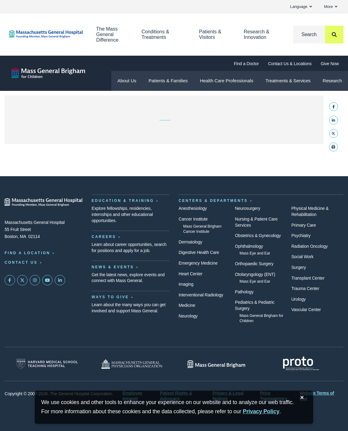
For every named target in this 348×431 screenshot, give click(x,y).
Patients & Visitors (210, 34)
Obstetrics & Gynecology (258, 235)
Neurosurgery (247, 208)
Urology (298, 299)
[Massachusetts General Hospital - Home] (44, 202)
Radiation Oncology (309, 246)
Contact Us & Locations (289, 63)
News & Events (113, 267)
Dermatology (190, 242)
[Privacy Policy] (261, 411)
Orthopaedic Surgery (254, 263)
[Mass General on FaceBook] (10, 280)
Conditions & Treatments (155, 34)
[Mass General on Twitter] (22, 280)
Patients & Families (168, 80)
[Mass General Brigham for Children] (48, 73)
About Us (126, 80)
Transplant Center (307, 278)
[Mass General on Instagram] (35, 280)
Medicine (187, 305)
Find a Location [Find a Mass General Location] (27, 253)
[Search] (318, 34)
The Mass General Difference (107, 34)
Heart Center (190, 273)
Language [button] (301, 6)
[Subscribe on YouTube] (47, 280)
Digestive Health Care (199, 252)
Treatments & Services (287, 80)
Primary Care (303, 225)
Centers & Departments (213, 201)
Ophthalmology (249, 246)
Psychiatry (301, 235)
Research (332, 80)
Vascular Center (306, 309)
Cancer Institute (193, 219)
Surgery (298, 267)
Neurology (188, 316)
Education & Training (123, 201)
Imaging (186, 284)
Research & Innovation (256, 34)
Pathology (244, 291)
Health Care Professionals (226, 80)
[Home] (43, 34)
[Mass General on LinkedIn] (60, 280)
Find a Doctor (246, 63)
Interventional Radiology (201, 294)
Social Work (302, 256)
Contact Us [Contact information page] (21, 262)
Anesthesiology (193, 208)
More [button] (330, 6)
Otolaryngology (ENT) (255, 274)
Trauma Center (305, 288)
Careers (104, 237)
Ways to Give (110, 297)
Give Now (330, 63)
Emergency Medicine (198, 263)
